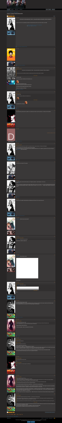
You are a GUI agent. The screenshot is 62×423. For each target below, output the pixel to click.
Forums (9, 9)
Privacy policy (50, 418)
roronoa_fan (11, 122)
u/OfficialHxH (29, 25)
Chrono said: (18, 339)
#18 (54, 356)
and (21, 89)
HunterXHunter (34, 25)
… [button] (10, 412)
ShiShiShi (11, 61)
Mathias (11, 248)
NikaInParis (8, 14)
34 (11, 412)
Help (53, 418)
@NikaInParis (18, 256)
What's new (16, 9)
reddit (19, 182)
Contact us (42, 418)
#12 (54, 236)
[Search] (53, 9)
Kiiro (11, 174)
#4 (54, 91)
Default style (9, 418)
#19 (54, 375)
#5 (54, 110)
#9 (54, 180)
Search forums (11, 10)
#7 (54, 143)
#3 (54, 67)
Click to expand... (36, 75)
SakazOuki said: (19, 358)
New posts (8, 10)
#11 (54, 217)
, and (21, 65)
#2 (54, 48)
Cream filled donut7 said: (20, 283)
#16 (54, 319)
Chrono (11, 387)
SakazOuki (11, 313)
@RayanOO (19, 149)
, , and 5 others (22, 46)
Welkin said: (18, 93)
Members (21, 9)
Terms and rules (46, 418)
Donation (12, 9)
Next (13, 412)
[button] (18, 9)
